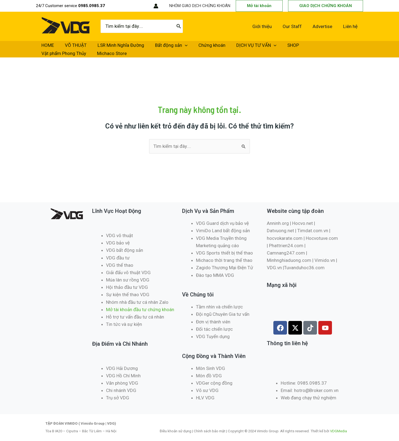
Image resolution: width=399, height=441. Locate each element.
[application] (162, 47)
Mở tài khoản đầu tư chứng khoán (140, 305)
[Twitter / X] (121, 6)
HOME (44, 47)
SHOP (250, 47)
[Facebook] (112, 6)
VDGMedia (338, 427)
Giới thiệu (267, 26)
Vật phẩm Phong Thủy (283, 47)
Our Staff (296, 26)
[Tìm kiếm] (178, 26)
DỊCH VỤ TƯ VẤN (220, 47)
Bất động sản (148, 47)
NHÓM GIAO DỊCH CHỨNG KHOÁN (199, 5)
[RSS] (145, 6)
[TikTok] (137, 6)
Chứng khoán (182, 47)
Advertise (325, 26)
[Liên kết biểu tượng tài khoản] (155, 6)
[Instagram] (129, 6)
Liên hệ (351, 26)
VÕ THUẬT (66, 47)
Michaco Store (325, 47)
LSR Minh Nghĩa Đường (104, 47)
